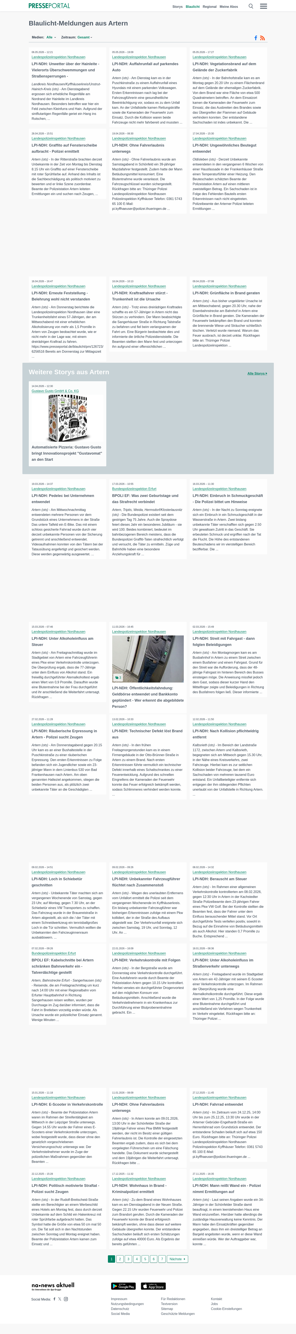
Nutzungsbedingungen (127, 1314)
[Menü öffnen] (263, 6)
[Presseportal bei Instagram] (64, 1309)
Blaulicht (193, 6)
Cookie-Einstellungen (226, 1319)
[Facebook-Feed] (255, 38)
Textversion (169, 1314)
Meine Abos (229, 6)
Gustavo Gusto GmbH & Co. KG (55, 391)
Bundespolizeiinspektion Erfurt (134, 489)
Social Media (120, 1324)
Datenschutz (120, 1319)
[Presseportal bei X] (58, 1309)
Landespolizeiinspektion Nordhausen (59, 57)
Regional (210, 6)
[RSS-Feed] (262, 38)
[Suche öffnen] (251, 6)
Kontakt (216, 1309)
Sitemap (167, 1319)
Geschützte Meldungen (178, 1324)
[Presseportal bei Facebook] (53, 1309)
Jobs (214, 1314)
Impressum (119, 1309)
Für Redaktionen (173, 1309)
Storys (177, 6)
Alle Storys (257, 373)
